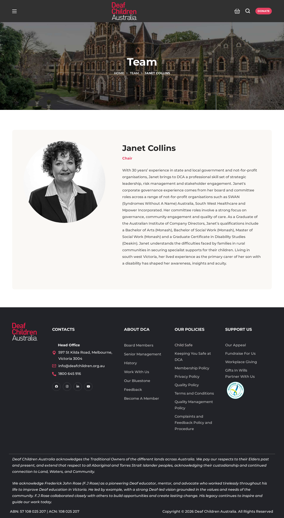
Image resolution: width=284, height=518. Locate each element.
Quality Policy (187, 385)
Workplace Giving (241, 362)
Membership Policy (192, 368)
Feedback (133, 390)
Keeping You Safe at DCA (193, 356)
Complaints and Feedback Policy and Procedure (193, 422)
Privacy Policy (187, 376)
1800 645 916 (69, 374)
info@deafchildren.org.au (81, 366)
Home (119, 73)
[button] (236, 11)
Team (134, 73)
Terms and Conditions (194, 393)
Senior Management (142, 354)
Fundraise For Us (240, 353)
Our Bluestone (137, 381)
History (130, 363)
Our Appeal (235, 345)
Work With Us (136, 372)
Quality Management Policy (194, 405)
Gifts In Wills (236, 370)
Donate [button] (264, 11)
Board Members (138, 345)
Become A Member (141, 398)
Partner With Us (240, 376)
